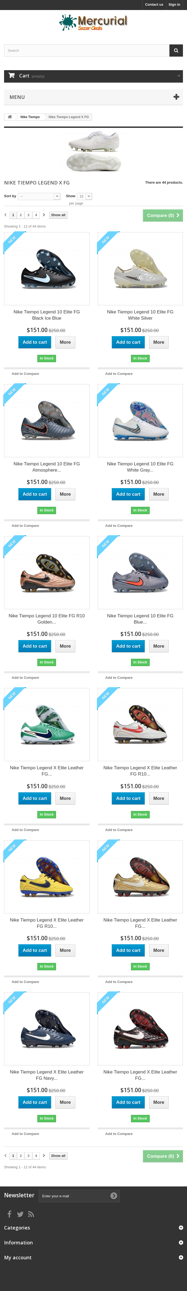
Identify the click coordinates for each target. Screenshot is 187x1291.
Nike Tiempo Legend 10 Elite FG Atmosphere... (47, 467)
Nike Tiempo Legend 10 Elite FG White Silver (140, 315)
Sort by (10, 196)
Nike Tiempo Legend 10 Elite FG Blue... (140, 619)
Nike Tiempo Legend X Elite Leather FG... (47, 771)
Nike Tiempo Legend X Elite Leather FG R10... (140, 771)
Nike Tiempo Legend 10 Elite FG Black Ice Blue (47, 315)
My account (18, 1257)
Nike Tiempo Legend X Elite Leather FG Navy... (47, 1075)
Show (71, 196)
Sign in (174, 4)
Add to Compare (25, 374)
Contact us (154, 4)
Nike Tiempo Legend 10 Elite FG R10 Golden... (47, 619)
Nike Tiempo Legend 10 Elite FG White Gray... (140, 467)
